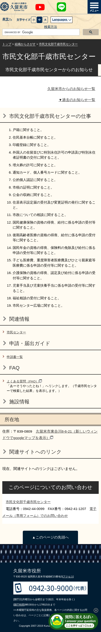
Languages (62, 19)
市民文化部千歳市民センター (58, 44)
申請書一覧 (15, 357)
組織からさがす (25, 44)
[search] (40, 32)
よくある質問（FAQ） (24, 381)
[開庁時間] (19, 604)
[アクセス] (68, 576)
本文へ (7, 19)
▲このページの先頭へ (50, 537)
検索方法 (50, 27)
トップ (6, 44)
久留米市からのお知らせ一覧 (71, 89)
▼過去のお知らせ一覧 (77, 100)
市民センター (16, 332)
